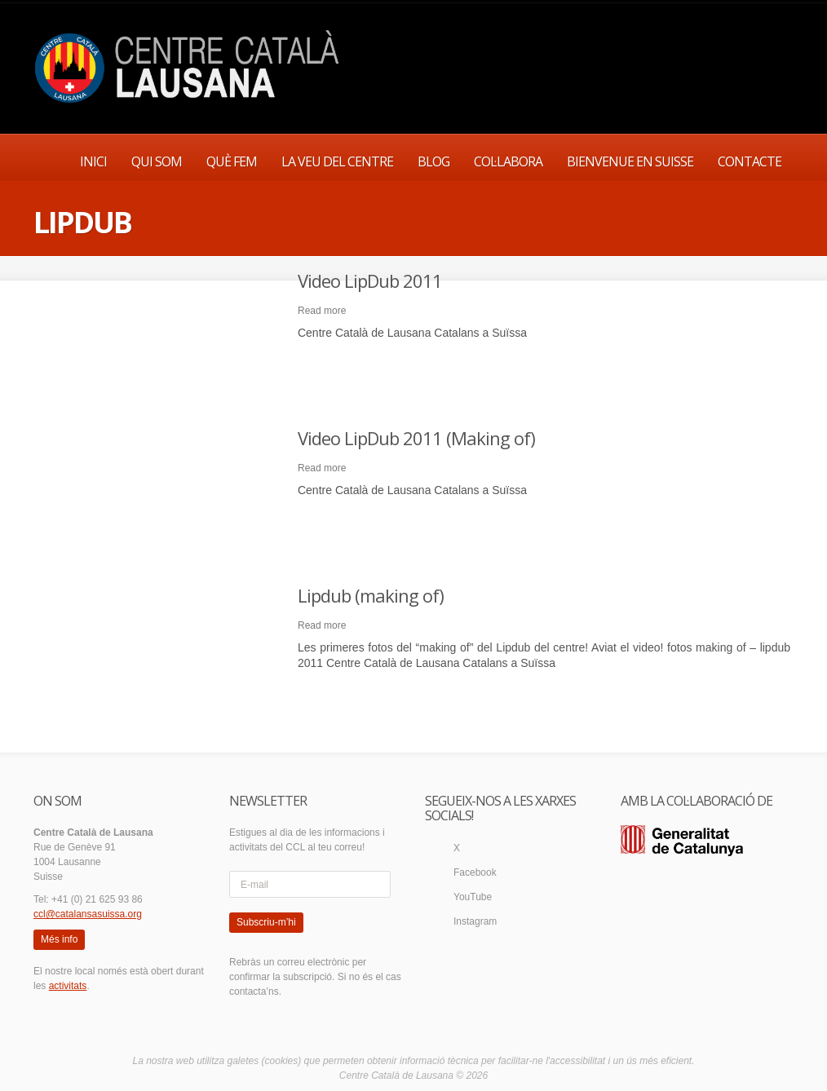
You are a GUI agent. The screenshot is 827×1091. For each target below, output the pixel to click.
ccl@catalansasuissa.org (87, 914)
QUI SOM (156, 161)
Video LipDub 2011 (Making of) (416, 438)
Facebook (475, 872)
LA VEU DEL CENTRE (337, 161)
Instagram (475, 921)
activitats (68, 986)
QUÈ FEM (231, 161)
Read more (322, 310)
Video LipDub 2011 (370, 280)
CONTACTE (749, 161)
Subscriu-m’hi (266, 922)
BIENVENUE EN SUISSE (630, 161)
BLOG (433, 161)
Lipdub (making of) (371, 595)
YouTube (472, 897)
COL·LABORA (508, 161)
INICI (93, 161)
